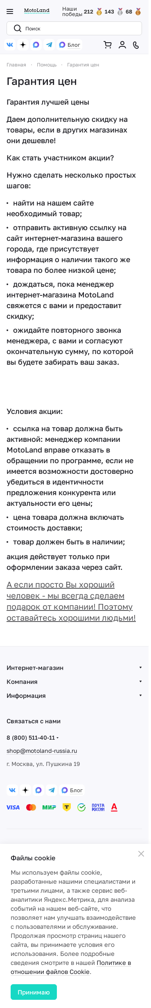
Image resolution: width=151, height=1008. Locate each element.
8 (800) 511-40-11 (31, 737)
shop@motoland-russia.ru (42, 750)
